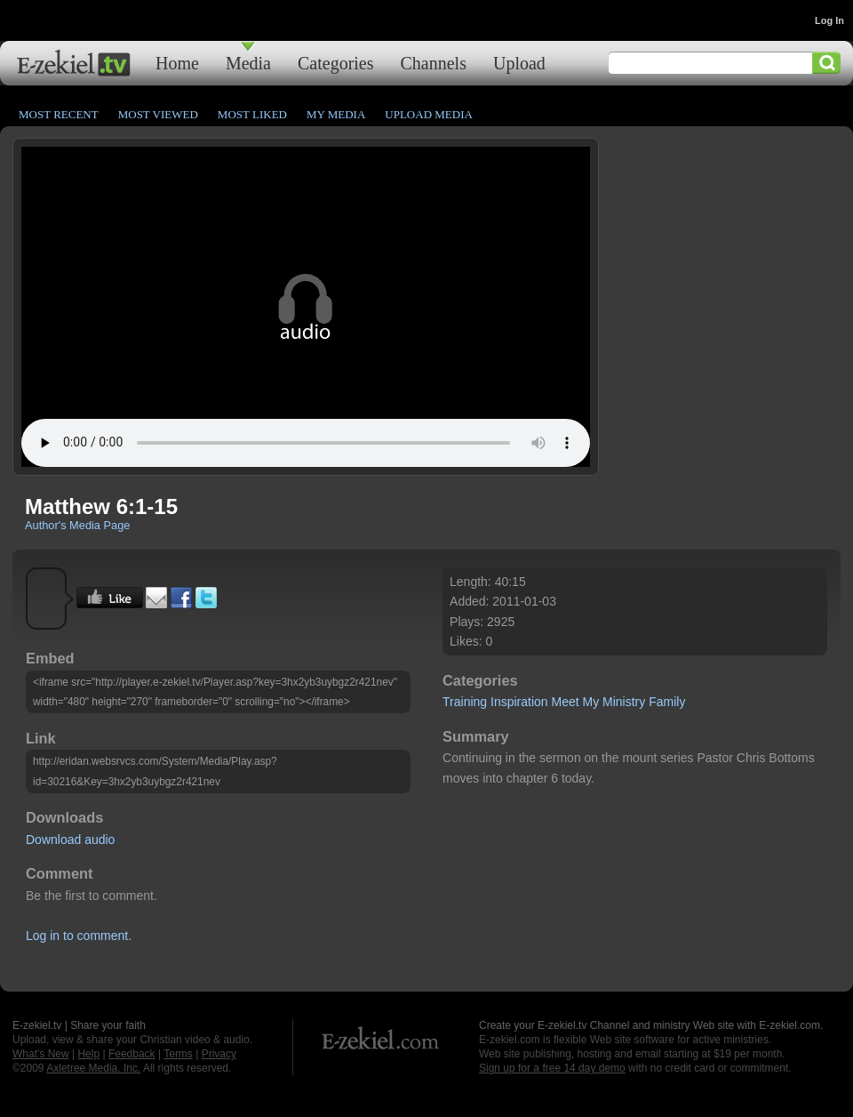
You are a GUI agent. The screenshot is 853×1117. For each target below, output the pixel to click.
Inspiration (519, 702)
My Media (336, 114)
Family (667, 702)
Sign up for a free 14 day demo (552, 1068)
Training (464, 702)
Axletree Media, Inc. (93, 1068)
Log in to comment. (79, 935)
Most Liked (252, 114)
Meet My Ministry (598, 702)
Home (177, 62)
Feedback (131, 1054)
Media (248, 62)
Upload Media (429, 114)
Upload (519, 62)
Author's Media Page (77, 525)
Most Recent (59, 114)
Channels (433, 62)
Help (88, 1054)
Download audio (70, 839)
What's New (40, 1054)
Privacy (219, 1054)
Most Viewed (158, 114)
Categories (336, 62)
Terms (178, 1054)
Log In (829, 20)
